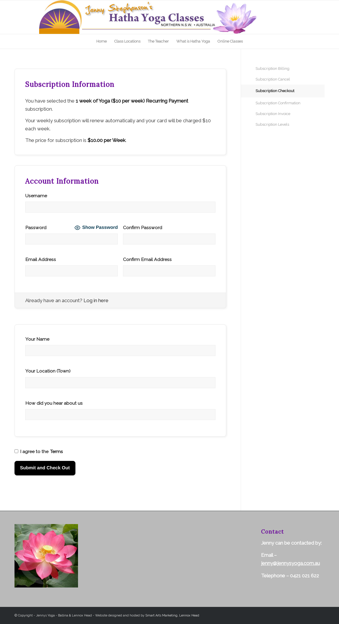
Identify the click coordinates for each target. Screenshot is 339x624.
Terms (56, 451)
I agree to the (38, 452)
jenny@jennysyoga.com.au (290, 563)
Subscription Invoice (272, 114)
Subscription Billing (272, 68)
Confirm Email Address (147, 259)
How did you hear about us (54, 403)
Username (36, 195)
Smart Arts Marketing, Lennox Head (172, 615)
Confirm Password (142, 227)
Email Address (40, 259)
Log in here (96, 300)
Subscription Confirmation (277, 103)
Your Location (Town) (47, 371)
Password (35, 227)
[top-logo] (169, 17)
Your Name (37, 339)
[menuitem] (101, 41)
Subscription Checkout (274, 91)
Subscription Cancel (272, 79)
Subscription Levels (272, 124)
